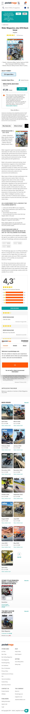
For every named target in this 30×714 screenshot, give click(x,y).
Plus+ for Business (6, 668)
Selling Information (6, 701)
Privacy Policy (5, 671)
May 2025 (16, 543)
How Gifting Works (19, 661)
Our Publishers (5, 665)
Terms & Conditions (6, 679)
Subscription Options (11, 105)
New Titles (4, 654)
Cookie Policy (5, 681)
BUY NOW (22, 89)
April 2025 (4, 567)
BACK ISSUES (6, 402)
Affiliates (4, 694)
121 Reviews (20, 35)
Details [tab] (15, 345)
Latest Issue (5, 24)
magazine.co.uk (18, 696)
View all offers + (15, 110)
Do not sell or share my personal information (15, 371)
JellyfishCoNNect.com (20, 699)
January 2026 (17, 446)
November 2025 (18, 470)
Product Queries (5, 691)
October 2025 (5, 494)
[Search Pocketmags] (3, 8)
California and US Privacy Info (7, 675)
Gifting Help (17, 664)
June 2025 (4, 543)
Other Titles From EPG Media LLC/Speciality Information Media (10, 580)
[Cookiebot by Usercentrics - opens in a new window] (21, 341)
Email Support (18, 654)
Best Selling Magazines (7, 657)
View (3, 425)
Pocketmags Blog (6, 662)
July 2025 (16, 519)
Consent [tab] (5, 345)
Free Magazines (5, 659)
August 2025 (5, 519)
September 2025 (18, 494)
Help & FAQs (18, 651)
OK (15, 365)
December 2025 (6, 470)
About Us (17, 691)
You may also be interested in (8, 611)
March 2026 (17, 421)
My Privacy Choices (6, 684)
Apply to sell (4, 704)
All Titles (3, 651)
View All (26, 402)
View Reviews (14, 308)
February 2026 (6, 446)
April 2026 (4, 421)
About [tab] (24, 345)
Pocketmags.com (19, 694)
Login (3, 707)
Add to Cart (8, 425)
